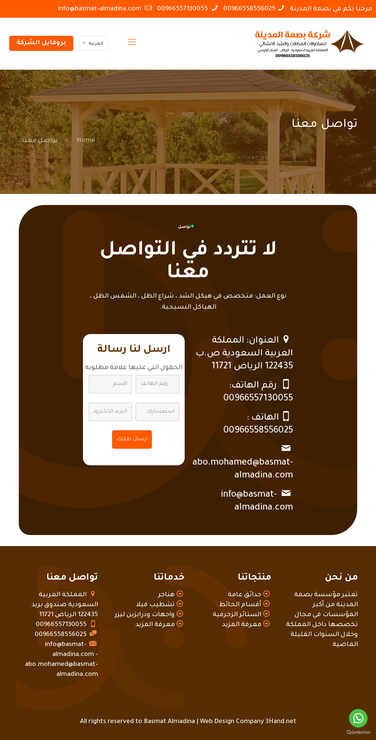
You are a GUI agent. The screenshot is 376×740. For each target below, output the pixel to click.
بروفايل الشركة (41, 43)
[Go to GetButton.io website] (358, 732)
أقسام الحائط (240, 605)
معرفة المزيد (241, 625)
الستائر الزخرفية (237, 615)
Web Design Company (232, 722)
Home (86, 141)
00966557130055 (183, 9)
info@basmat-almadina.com (100, 9)
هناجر (166, 595)
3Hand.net (280, 722)
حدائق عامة (244, 595)
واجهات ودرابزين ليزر (145, 615)
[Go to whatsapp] (358, 718)
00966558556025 (249, 9)
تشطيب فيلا (155, 605)
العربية (92, 43)
